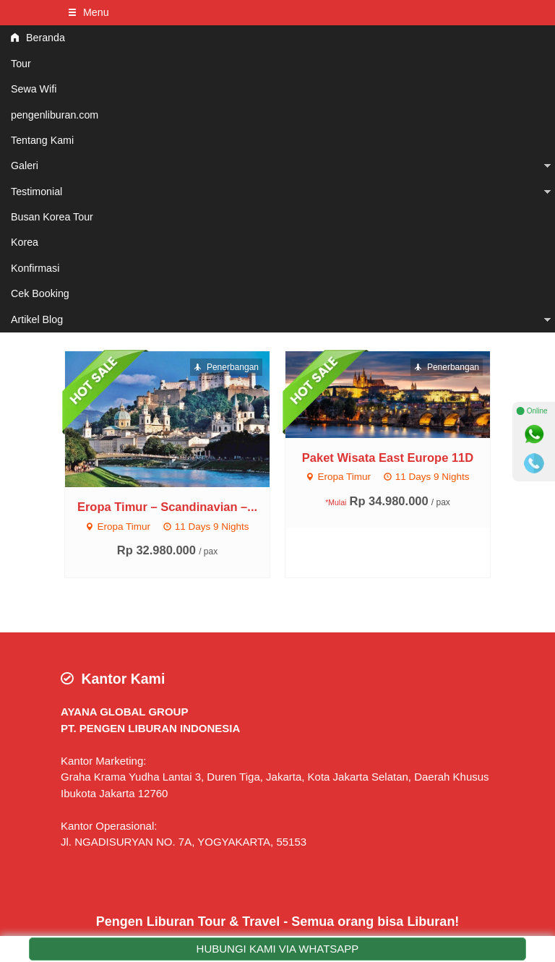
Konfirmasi (35, 268)
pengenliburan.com (54, 115)
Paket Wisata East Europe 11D (387, 457)
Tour (21, 63)
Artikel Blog (37, 319)
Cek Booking (40, 293)
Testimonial (36, 191)
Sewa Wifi (33, 89)
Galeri (24, 165)
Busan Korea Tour (52, 217)
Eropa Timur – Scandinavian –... (167, 506)
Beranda (38, 37)
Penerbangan (226, 367)
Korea (24, 242)
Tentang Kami (42, 140)
